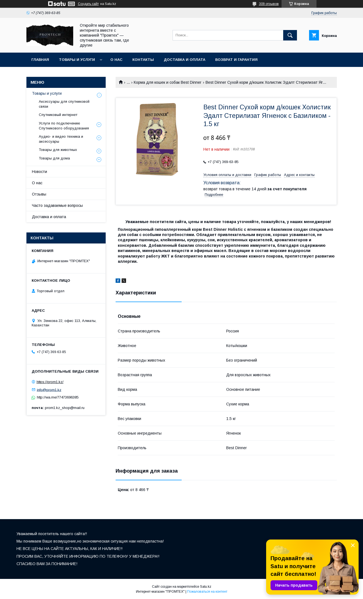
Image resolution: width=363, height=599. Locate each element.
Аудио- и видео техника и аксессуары (61, 138)
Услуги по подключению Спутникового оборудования (64, 125)
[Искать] (290, 35)
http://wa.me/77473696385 (57, 397)
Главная (40, 60)
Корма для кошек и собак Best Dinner (167, 82)
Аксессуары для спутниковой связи (64, 104)
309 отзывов (269, 4)
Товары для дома (54, 158)
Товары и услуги (77, 60)
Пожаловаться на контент (207, 591)
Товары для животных (58, 150)
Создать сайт (88, 4)
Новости (39, 171)
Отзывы (39, 194)
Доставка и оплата (184, 60)
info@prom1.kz (49, 389)
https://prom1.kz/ (50, 382)
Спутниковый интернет (58, 115)
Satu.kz (205, 587)
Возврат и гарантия (236, 60)
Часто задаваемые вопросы (57, 205)
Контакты (143, 60)
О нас (116, 60)
